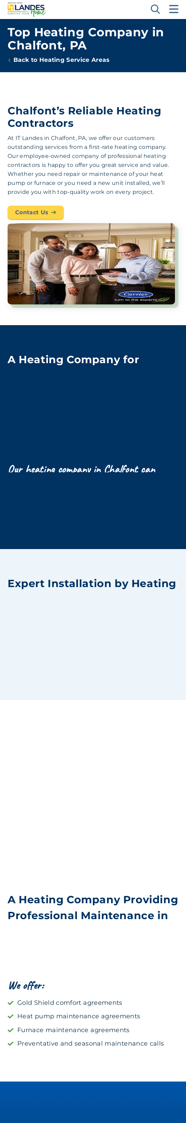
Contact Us (31, 216)
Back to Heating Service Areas (61, 60)
